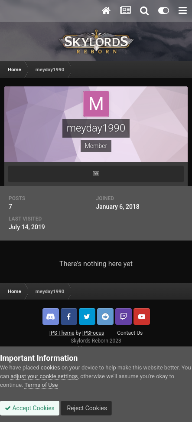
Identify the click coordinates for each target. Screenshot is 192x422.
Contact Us (130, 333)
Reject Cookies (86, 408)
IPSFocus (93, 333)
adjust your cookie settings (44, 376)
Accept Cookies (30, 408)
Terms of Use (41, 385)
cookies (50, 367)
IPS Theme (62, 333)
